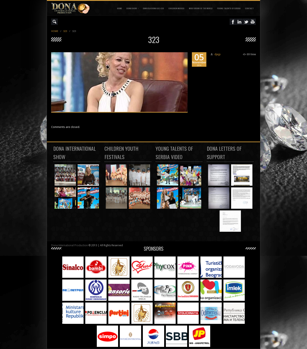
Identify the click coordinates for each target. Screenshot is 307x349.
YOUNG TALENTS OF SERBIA (228, 8)
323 (65, 31)
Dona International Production (69, 245)
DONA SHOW (131, 8)
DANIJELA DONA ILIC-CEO (153, 8)
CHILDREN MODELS (176, 8)
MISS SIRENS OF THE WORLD (201, 8)
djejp (217, 54)
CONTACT (249, 8)
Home (119, 8)
